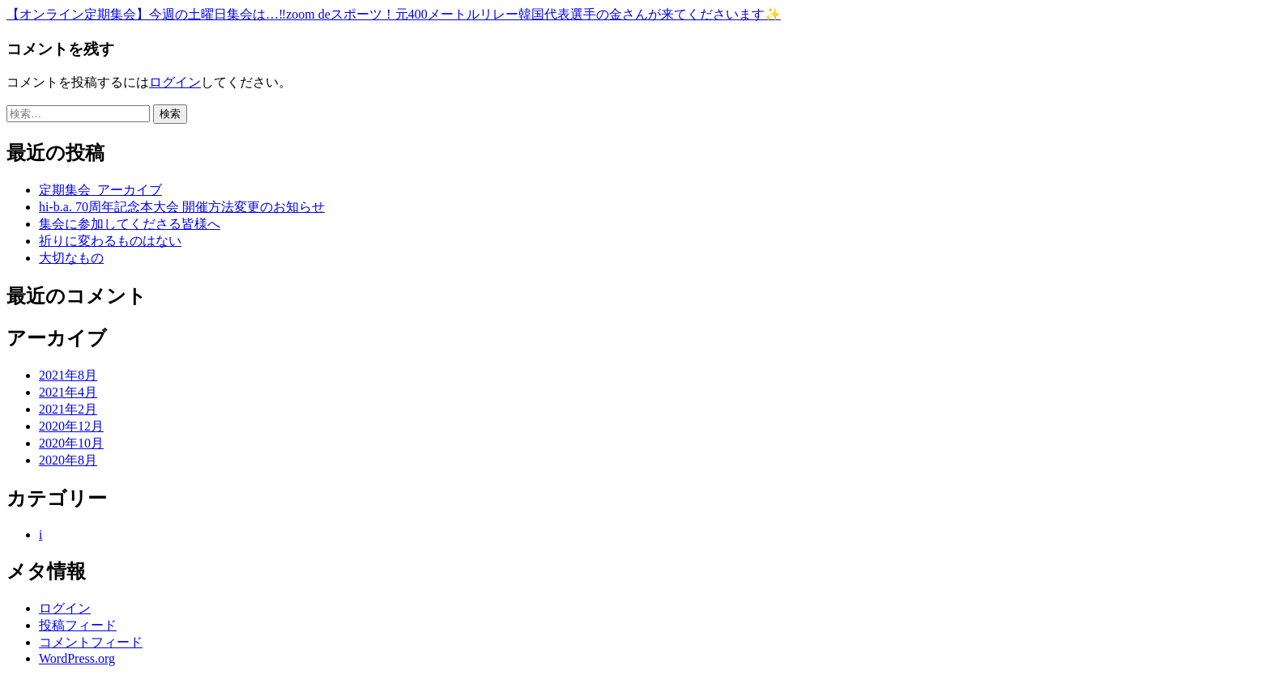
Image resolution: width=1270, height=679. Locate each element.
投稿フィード (78, 625)
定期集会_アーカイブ (100, 190)
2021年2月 (68, 409)
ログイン (175, 82)
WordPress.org (77, 658)
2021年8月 (68, 375)
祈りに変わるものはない (110, 241)
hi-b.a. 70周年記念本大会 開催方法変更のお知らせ (182, 207)
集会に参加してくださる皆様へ (129, 224)
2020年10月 (71, 443)
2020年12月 (71, 426)
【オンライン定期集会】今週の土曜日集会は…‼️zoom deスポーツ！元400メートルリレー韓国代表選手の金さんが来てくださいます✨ (393, 14)
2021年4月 (68, 392)
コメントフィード (91, 642)
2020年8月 (68, 460)
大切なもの (71, 258)
